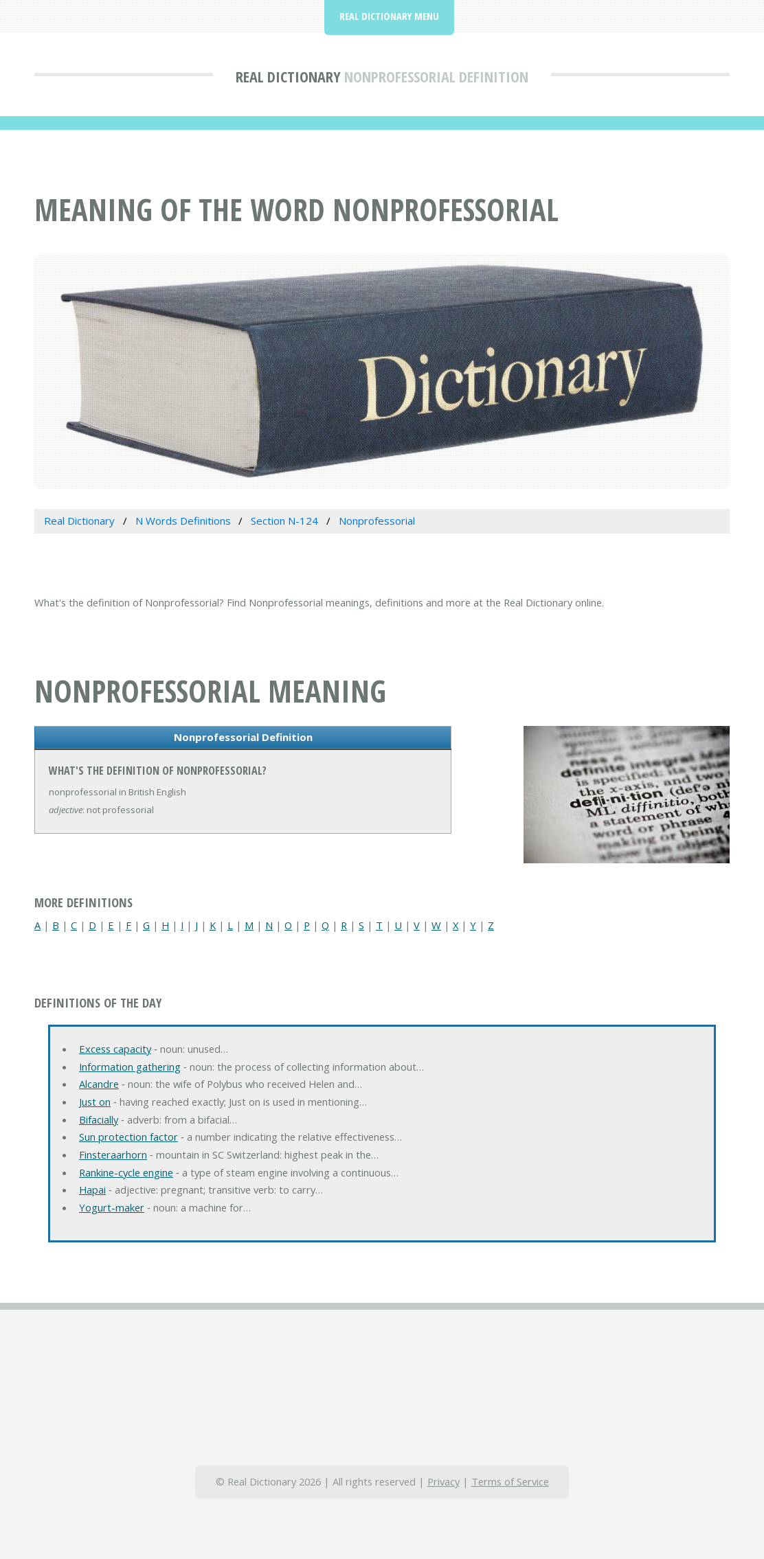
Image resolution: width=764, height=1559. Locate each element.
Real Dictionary (288, 76)
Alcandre (99, 1084)
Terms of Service (510, 1481)
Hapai (92, 1189)
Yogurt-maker (111, 1207)
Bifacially (98, 1119)
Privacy (443, 1481)
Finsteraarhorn (113, 1154)
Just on (95, 1101)
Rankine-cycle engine (126, 1172)
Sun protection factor (128, 1136)
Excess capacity (115, 1049)
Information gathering (130, 1066)
